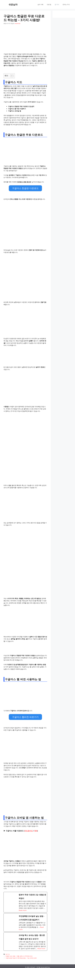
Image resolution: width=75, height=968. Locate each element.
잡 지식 (57, 4)
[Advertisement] (25, 39)
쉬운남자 (13, 4)
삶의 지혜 (40, 4)
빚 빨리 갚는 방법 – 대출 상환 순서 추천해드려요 (19, 954)
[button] (11, 75)
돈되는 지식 (66, 4)
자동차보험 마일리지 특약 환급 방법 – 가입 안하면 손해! (21, 956)
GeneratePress (45, 965)
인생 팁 (49, 4)
